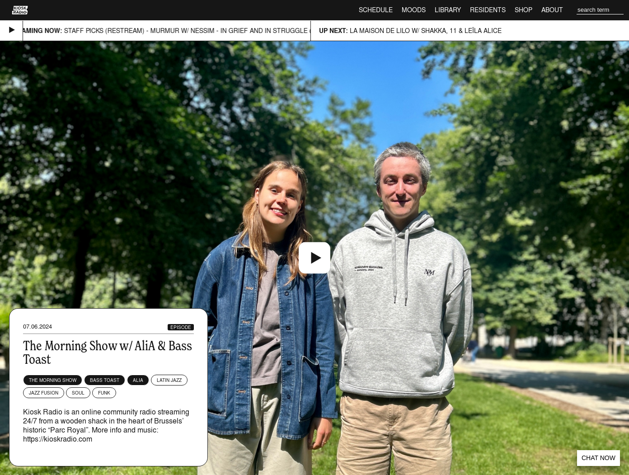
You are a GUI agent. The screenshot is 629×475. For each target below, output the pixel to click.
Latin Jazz (169, 380)
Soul (78, 393)
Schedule (376, 9)
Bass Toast (104, 380)
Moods (414, 9)
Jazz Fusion (43, 393)
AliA (138, 380)
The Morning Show (52, 380)
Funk (104, 393)
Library (448, 9)
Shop (523, 9)
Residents (488, 9)
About (552, 9)
